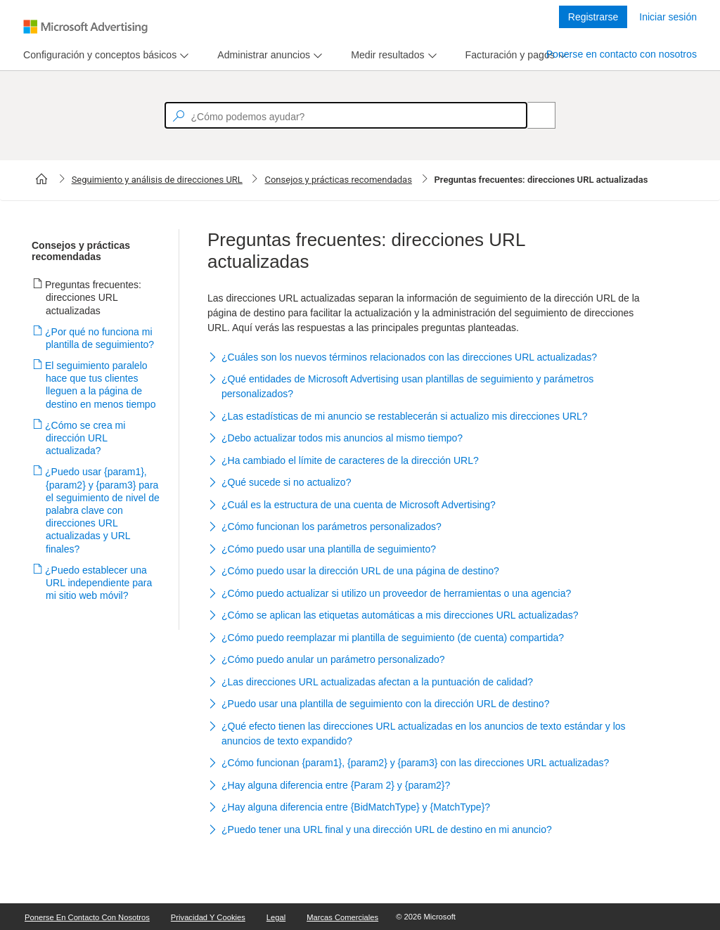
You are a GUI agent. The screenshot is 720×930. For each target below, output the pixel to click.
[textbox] (346, 115)
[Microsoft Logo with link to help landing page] (85, 26)
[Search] (534, 115)
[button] (424, 358)
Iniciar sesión (668, 16)
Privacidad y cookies (208, 917)
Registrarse (593, 16)
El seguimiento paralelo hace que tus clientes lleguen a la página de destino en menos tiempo (100, 385)
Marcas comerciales (342, 917)
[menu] (104, 55)
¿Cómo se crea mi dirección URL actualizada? (85, 438)
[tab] (97, 55)
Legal (275, 917)
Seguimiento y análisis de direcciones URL (157, 179)
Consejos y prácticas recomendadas (337, 179)
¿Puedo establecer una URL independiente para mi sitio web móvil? (99, 582)
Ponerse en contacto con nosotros (621, 54)
